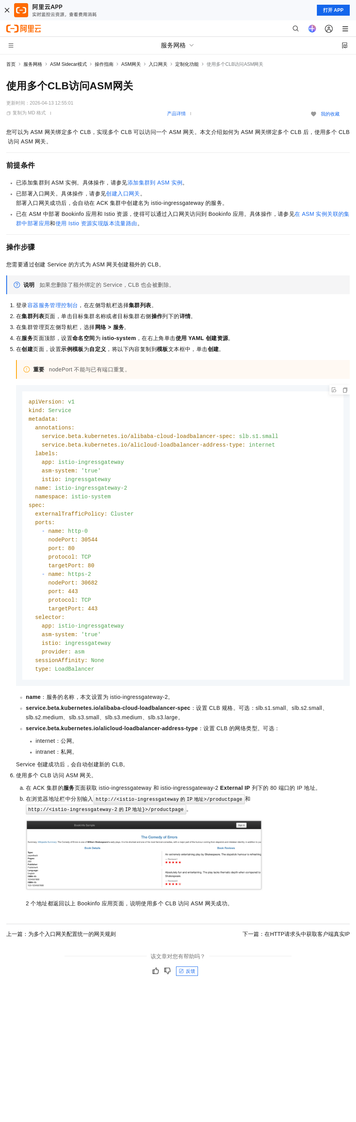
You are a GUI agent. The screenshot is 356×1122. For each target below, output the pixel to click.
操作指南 (104, 64)
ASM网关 (131, 64)
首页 (11, 64)
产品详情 (176, 113)
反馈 (187, 983)
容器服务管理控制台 (52, 305)
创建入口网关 (123, 193)
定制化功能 (187, 64)
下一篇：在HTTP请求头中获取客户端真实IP (296, 946)
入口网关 (158, 64)
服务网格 (32, 64)
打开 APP (333, 10)
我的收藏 (330, 114)
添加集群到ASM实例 (155, 182)
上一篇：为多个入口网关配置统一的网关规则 (61, 946)
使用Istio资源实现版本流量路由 (96, 223)
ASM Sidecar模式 (68, 64)
